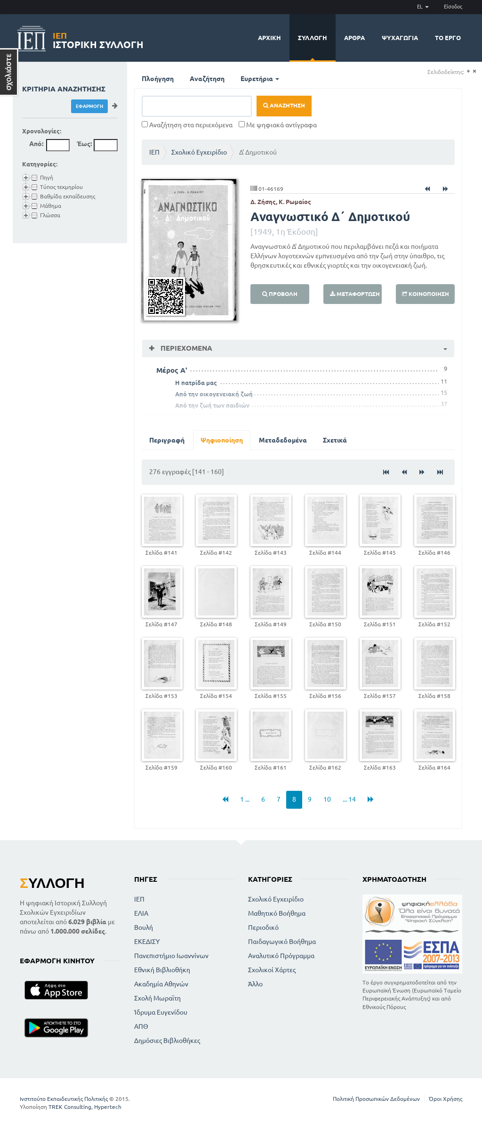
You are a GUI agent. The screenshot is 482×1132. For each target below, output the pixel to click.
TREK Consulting (69, 1107)
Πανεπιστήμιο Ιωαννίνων (171, 956)
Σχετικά (335, 440)
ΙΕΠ (154, 152)
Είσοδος (453, 6)
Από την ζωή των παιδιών (212, 405)
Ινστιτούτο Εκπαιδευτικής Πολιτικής (64, 1099)
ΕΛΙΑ (141, 913)
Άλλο (255, 984)
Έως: (84, 144)
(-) (474, 71)
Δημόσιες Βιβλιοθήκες (167, 1040)
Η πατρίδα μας (196, 382)
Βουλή (143, 927)
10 (327, 799)
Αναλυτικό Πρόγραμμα (281, 956)
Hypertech (107, 1107)
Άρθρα (354, 37)
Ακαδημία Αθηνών (161, 984)
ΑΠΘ (141, 1026)
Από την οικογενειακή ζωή (214, 394)
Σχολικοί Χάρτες (272, 970)
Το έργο (448, 37)
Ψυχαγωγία (400, 37)
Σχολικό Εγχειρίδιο (199, 152)
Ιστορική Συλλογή (98, 39)
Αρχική (269, 37)
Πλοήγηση (158, 78)
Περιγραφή (167, 440)
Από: (36, 144)
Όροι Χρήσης (445, 1099)
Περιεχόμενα (185, 348)
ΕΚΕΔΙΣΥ (147, 941)
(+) (468, 71)
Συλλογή (312, 37)
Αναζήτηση (207, 78)
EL (423, 6)
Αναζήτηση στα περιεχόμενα (187, 125)
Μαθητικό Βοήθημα (276, 913)
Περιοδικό (263, 927)
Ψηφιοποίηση (222, 440)
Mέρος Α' (171, 370)
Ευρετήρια (260, 78)
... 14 (349, 799)
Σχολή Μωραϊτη (157, 998)
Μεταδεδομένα (283, 440)
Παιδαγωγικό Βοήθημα (282, 941)
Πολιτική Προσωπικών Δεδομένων (376, 1099)
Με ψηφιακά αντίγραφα (278, 125)
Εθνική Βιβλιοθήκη (162, 970)
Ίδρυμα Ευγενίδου (160, 1012)
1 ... (244, 799)
